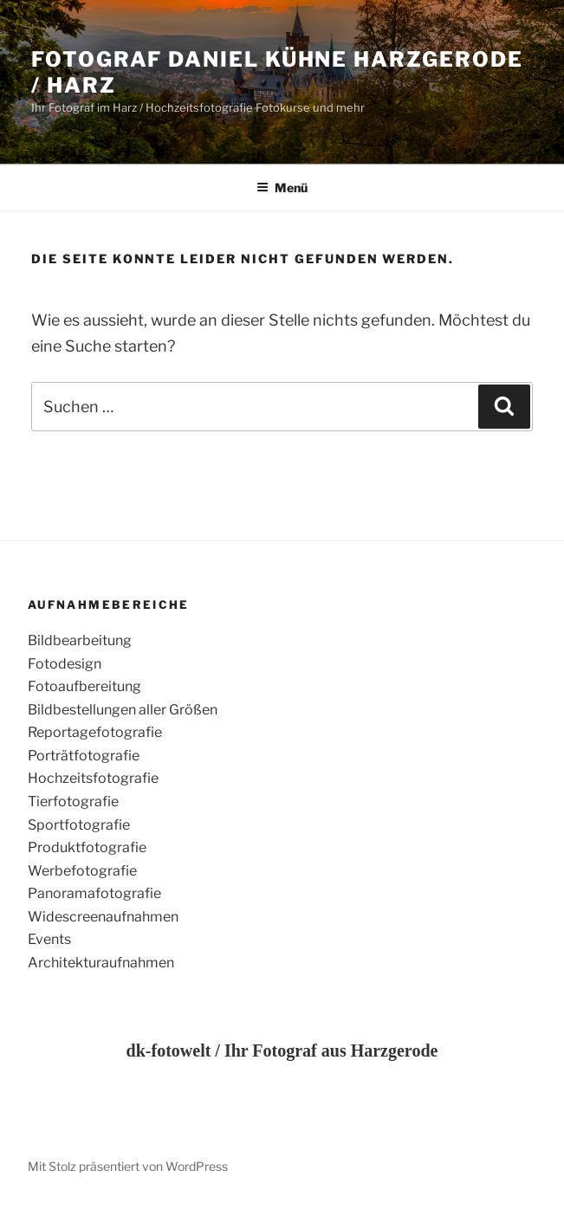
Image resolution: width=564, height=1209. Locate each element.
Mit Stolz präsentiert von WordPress (128, 1166)
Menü (282, 187)
